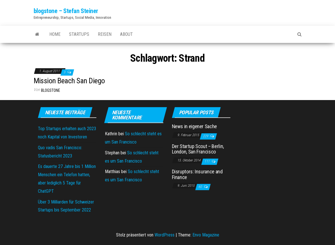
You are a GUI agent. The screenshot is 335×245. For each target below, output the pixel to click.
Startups (79, 34)
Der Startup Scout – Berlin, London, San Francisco (198, 149)
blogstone (50, 90)
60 (200, 187)
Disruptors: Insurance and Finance (197, 174)
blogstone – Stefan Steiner (66, 10)
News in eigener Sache (194, 126)
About (126, 34)
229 (206, 136)
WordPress (164, 235)
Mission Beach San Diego (69, 80)
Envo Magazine (205, 235)
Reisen (104, 34)
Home (54, 34)
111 (207, 161)
